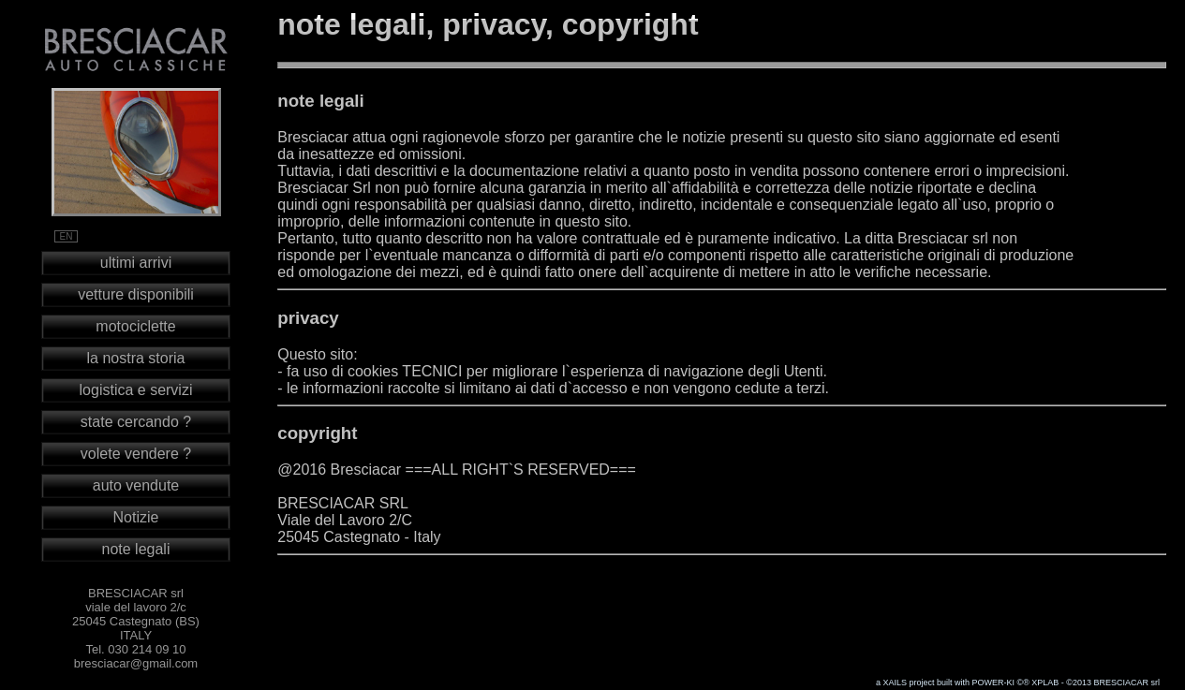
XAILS (894, 682)
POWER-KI (993, 682)
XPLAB (1045, 682)
